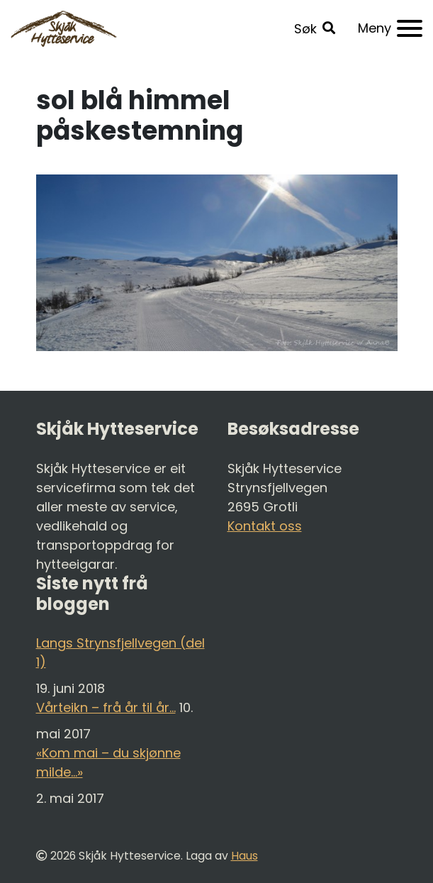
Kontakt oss (264, 526)
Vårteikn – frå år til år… (106, 707)
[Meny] (390, 28)
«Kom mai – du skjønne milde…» (108, 762)
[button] (315, 28)
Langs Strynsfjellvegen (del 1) (120, 652)
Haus (244, 856)
